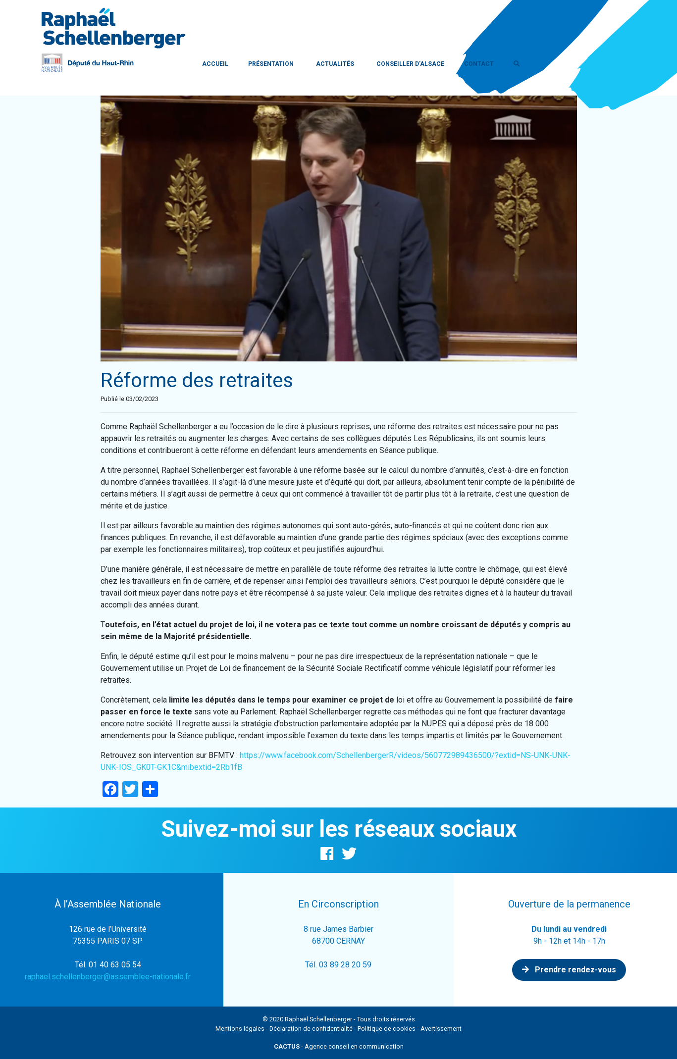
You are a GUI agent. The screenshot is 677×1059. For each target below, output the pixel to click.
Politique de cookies (387, 1028)
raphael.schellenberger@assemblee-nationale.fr (108, 976)
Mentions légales (239, 1028)
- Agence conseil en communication (339, 1046)
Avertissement (441, 1028)
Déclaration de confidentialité (311, 1028)
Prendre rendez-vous (569, 969)
